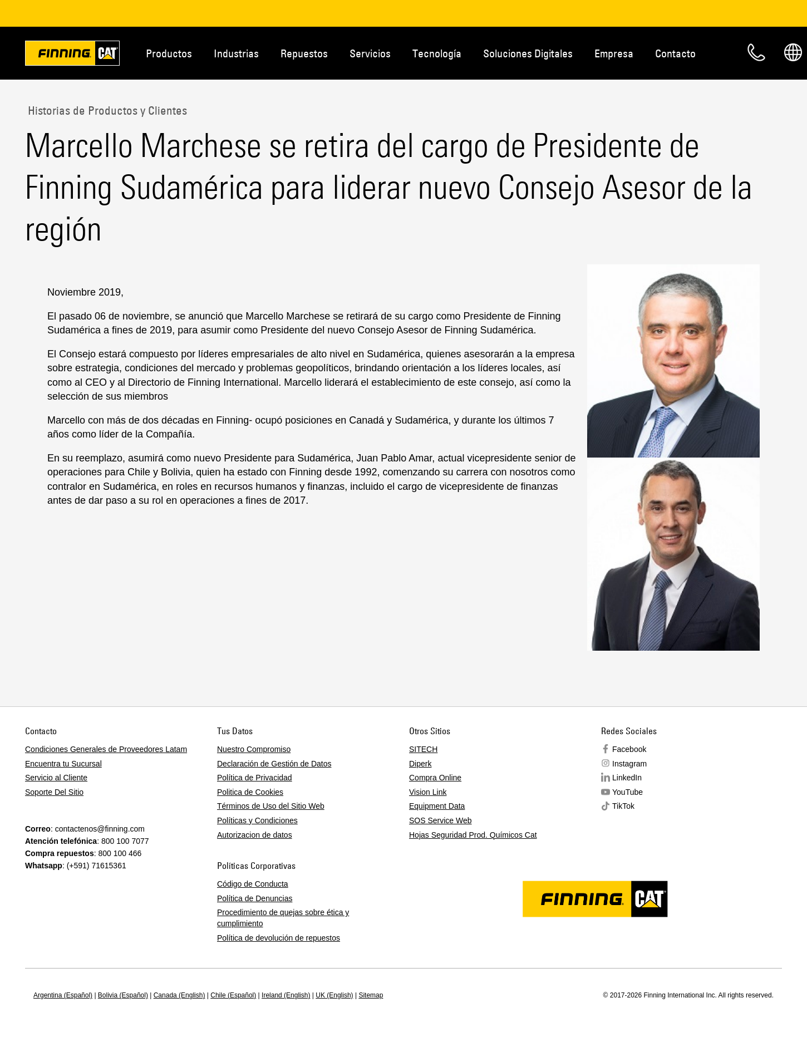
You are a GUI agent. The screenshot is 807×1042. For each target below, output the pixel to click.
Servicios (370, 53)
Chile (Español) (233, 995)
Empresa (613, 53)
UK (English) (334, 995)
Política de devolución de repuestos (278, 937)
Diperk (420, 763)
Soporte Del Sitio (54, 792)
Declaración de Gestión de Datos (274, 763)
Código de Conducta (252, 883)
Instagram (629, 763)
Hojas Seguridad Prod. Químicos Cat (473, 834)
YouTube (627, 792)
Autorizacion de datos (254, 834)
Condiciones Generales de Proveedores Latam (106, 749)
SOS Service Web (440, 820)
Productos (169, 53)
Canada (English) (179, 995)
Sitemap (370, 995)
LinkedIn (627, 777)
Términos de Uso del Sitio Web (270, 806)
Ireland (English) (286, 995)
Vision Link (427, 792)
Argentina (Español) (62, 995)
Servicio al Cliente (56, 777)
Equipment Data (437, 806)
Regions (793, 52)
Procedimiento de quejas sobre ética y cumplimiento (283, 918)
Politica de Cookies (250, 792)
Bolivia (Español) (123, 995)
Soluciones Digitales (528, 53)
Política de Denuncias (254, 898)
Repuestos (304, 53)
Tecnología (436, 53)
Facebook (629, 749)
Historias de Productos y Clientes (106, 110)
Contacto (675, 53)
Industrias (236, 53)
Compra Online (435, 777)
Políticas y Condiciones (257, 820)
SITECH (423, 749)
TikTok (623, 806)
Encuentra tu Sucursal (63, 763)
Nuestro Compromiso (254, 749)
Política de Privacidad (254, 777)
